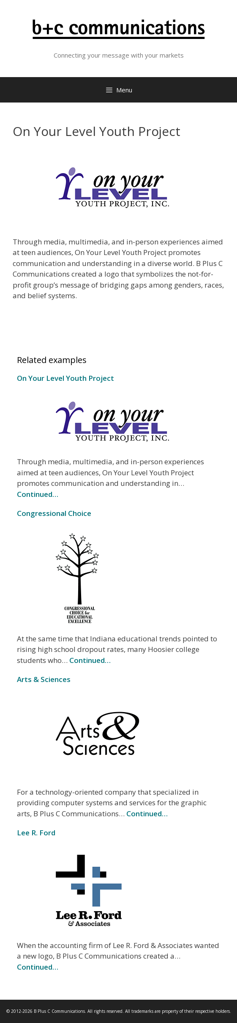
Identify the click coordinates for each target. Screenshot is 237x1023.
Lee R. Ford (36, 832)
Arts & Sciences (44, 679)
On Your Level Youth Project (65, 378)
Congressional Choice (54, 513)
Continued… (37, 494)
